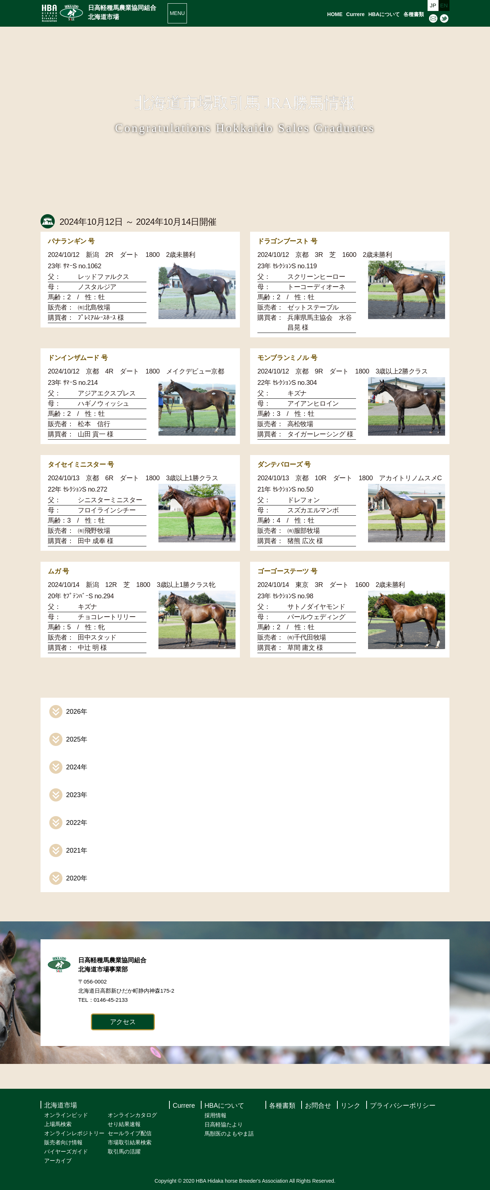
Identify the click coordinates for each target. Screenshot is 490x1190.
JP (433, 5)
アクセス (123, 1022)
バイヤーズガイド (66, 1151)
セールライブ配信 (130, 1133)
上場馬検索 (58, 1124)
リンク (350, 1105)
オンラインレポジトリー (74, 1133)
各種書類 (413, 14)
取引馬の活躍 (124, 1151)
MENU (177, 13)
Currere (355, 14)
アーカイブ (58, 1160)
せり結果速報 (124, 1124)
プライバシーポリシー (403, 1105)
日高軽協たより (223, 1124)
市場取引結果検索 (130, 1142)
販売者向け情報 (63, 1142)
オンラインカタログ (132, 1115)
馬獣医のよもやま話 (229, 1133)
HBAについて (384, 14)
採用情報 (215, 1115)
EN (444, 5)
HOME (334, 14)
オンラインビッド (66, 1115)
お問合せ (318, 1105)
